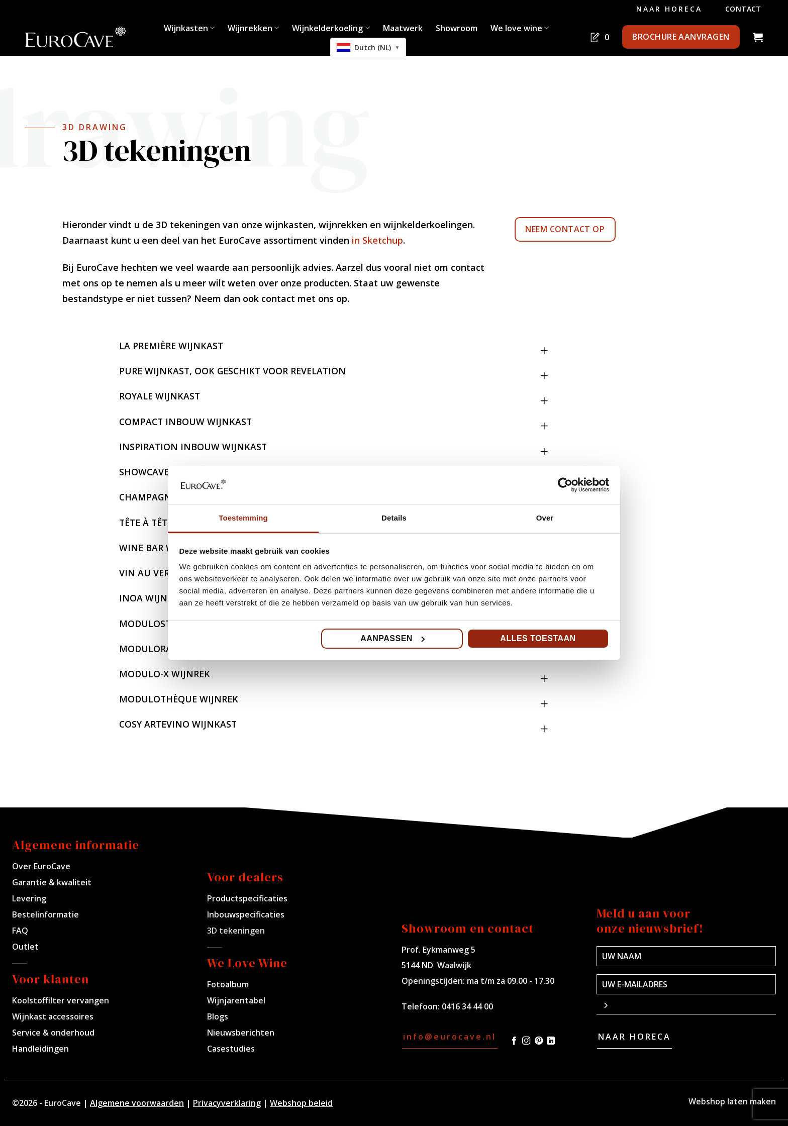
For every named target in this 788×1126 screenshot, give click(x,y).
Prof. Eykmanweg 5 (438, 949)
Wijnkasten (189, 28)
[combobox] (368, 47)
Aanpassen (392, 638)
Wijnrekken (253, 28)
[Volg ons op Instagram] (526, 1041)
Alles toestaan (537, 638)
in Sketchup (377, 240)
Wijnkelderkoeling (330, 28)
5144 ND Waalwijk (436, 965)
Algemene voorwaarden (137, 1102)
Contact (743, 9)
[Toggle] (544, 342)
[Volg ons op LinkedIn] (551, 1041)
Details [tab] (394, 518)
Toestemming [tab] (243, 518)
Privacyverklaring (227, 1102)
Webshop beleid (301, 1102)
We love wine (519, 28)
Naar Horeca (669, 9)
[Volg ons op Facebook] (514, 1041)
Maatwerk (403, 28)
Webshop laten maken (732, 1101)
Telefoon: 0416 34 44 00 (447, 1006)
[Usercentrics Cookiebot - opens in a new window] (565, 484)
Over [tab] (545, 518)
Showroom (456, 28)
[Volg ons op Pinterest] (539, 1041)
